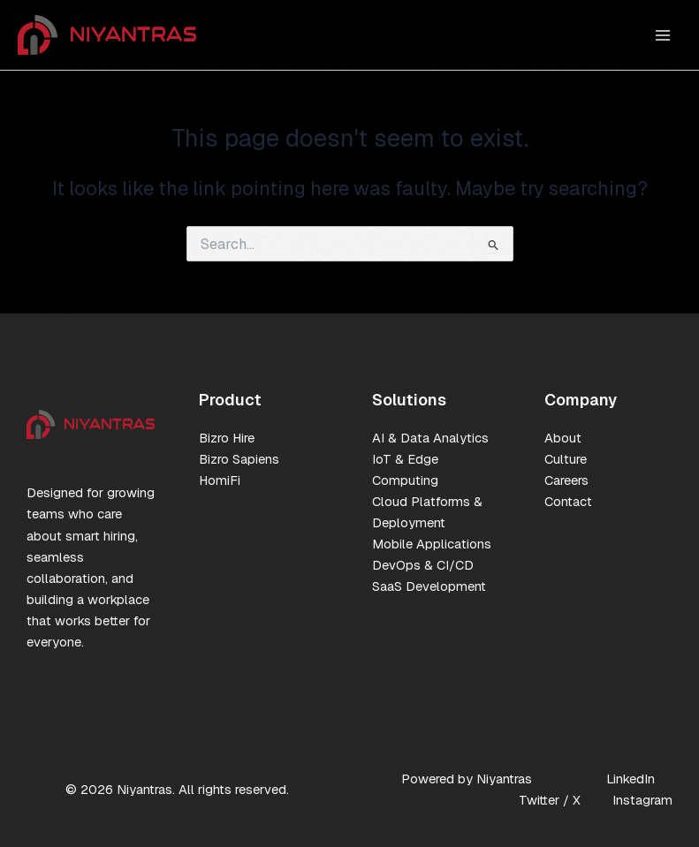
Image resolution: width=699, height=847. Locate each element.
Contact (568, 501)
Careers (566, 480)
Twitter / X (550, 799)
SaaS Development (429, 586)
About (562, 437)
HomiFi (219, 480)
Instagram (642, 799)
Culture (565, 458)
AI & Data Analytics (430, 437)
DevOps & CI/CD (423, 564)
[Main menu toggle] (662, 35)
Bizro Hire (227, 437)
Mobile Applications (431, 543)
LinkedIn (630, 778)
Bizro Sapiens (239, 458)
